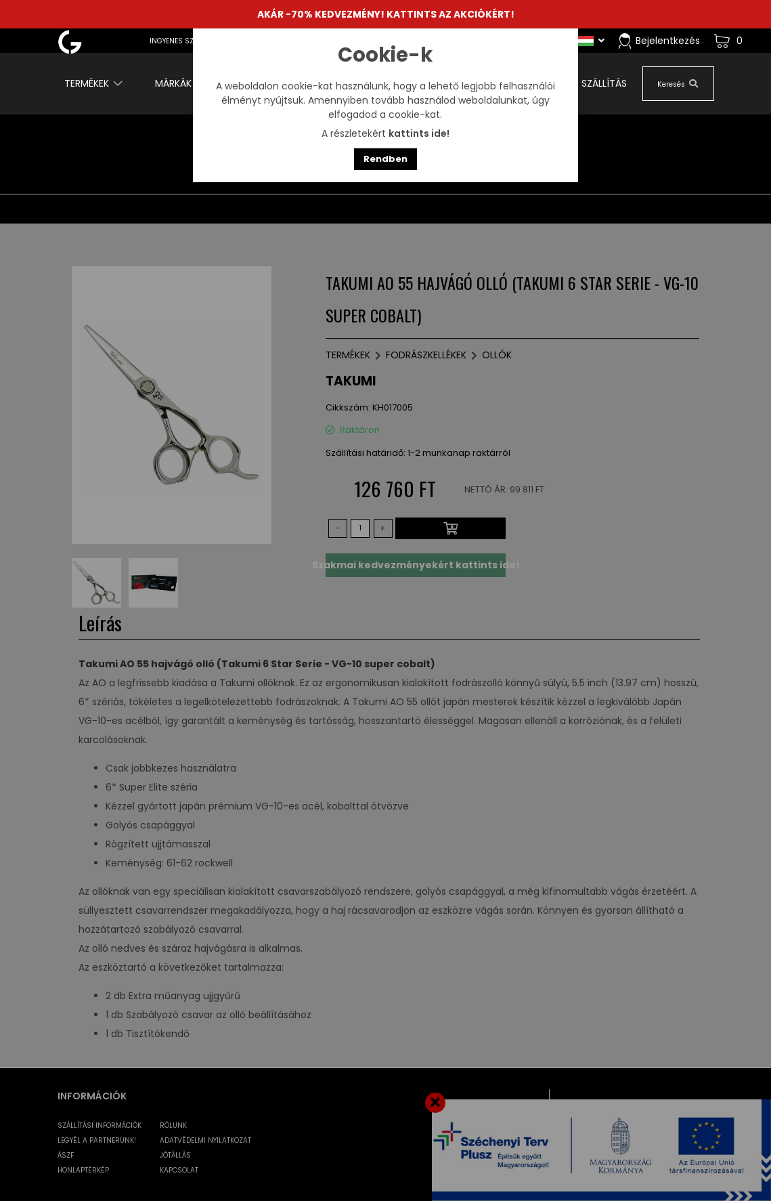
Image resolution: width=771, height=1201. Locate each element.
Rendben (385, 158)
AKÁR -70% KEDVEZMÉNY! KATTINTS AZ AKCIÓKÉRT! (385, 14)
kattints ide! (419, 133)
